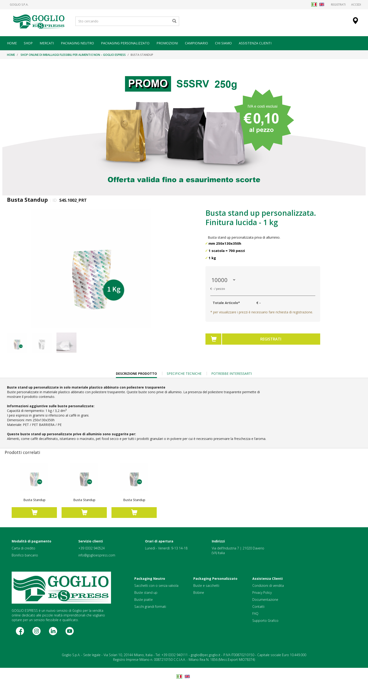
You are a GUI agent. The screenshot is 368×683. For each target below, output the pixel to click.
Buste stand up (145, 592)
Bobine (198, 592)
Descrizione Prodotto (136, 374)
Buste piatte (143, 599)
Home (11, 55)
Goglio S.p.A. (19, 5)
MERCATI (47, 43)
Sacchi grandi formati (150, 606)
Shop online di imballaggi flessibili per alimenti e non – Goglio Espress (73, 55)
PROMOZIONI (167, 43)
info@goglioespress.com (96, 555)
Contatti (258, 606)
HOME (12, 43)
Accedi (356, 5)
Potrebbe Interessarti (231, 373)
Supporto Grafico (265, 620)
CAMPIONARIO (196, 43)
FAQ (255, 613)
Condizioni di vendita (268, 585)
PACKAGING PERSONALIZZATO (125, 43)
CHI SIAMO (223, 43)
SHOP (28, 43)
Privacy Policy (262, 592)
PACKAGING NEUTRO (77, 43)
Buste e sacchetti (206, 585)
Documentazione (265, 599)
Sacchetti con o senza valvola (156, 585)
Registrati (338, 5)
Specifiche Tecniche (184, 373)
